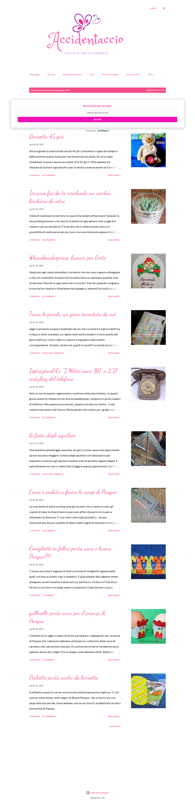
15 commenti (49, 417)
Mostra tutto (155, 90)
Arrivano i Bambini (110, 74)
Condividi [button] (34, 175)
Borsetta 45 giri (46, 136)
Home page (34, 74)
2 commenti (48, 595)
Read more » (114, 175)
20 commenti (49, 296)
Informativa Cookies (72, 74)
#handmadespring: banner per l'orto (67, 257)
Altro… (151, 74)
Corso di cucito (133, 74)
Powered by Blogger (97, 792)
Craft (91, 74)
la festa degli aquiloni (52, 435)
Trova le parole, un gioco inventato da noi (72, 314)
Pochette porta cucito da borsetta (63, 677)
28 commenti (49, 240)
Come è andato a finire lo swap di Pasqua (73, 491)
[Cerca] (153, 8)
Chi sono (51, 74)
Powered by (97, 131)
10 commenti (49, 530)
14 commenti (49, 175)
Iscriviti (97, 119)
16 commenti (49, 716)
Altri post (115, 726)
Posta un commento (53, 353)
